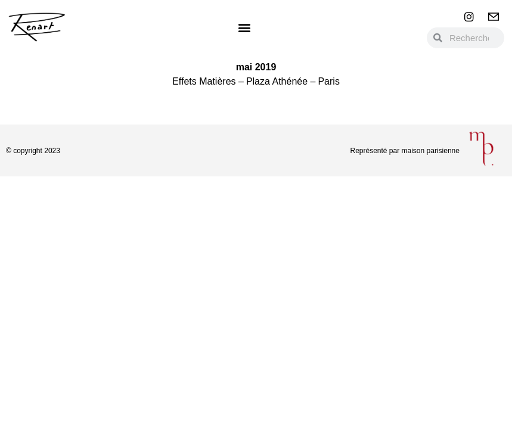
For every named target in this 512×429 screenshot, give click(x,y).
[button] (245, 27)
